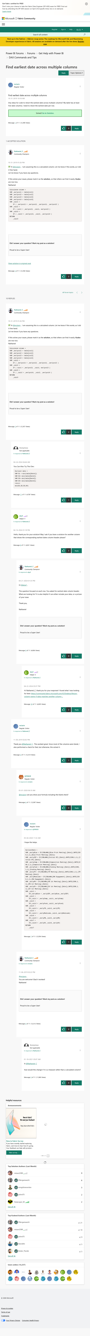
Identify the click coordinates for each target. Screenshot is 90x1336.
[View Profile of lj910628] (28, 780)
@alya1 (24, 589)
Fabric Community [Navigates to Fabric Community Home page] (26, 18)
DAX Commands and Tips (23, 57)
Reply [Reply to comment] (77, 278)
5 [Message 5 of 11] (31, 1085)
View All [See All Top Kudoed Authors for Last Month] (12, 1263)
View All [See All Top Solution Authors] (12, 1214)
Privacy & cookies (7, 1316)
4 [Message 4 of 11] (25, 1031)
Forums (31, 53)
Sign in (63, 29)
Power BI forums (15, 53)
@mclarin (16, 167)
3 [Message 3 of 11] (20, 759)
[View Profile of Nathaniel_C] (18, 151)
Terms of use (5, 1320)
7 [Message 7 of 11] (31, 944)
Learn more (6, 11)
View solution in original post (19, 265)
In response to (21, 457)
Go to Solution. (48, 113)
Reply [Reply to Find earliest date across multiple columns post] (77, 128)
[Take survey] (15, 1158)
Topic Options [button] (75, 73)
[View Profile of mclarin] (17, 84)
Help (70, 29)
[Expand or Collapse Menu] (3, 24)
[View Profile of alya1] (21, 519)
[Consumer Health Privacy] (30, 1328)
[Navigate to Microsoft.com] (8, 18)
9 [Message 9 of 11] (25, 654)
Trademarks (5, 1324)
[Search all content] (59, 34)
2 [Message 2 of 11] (15, 272)
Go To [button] (79, 29)
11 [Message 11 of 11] (21, 498)
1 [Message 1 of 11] (15, 123)
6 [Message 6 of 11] (25, 806)
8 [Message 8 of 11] (20, 549)
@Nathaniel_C (27, 748)
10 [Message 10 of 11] (31, 708)
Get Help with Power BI (51, 53)
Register (54, 29)
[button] (63, 72)
